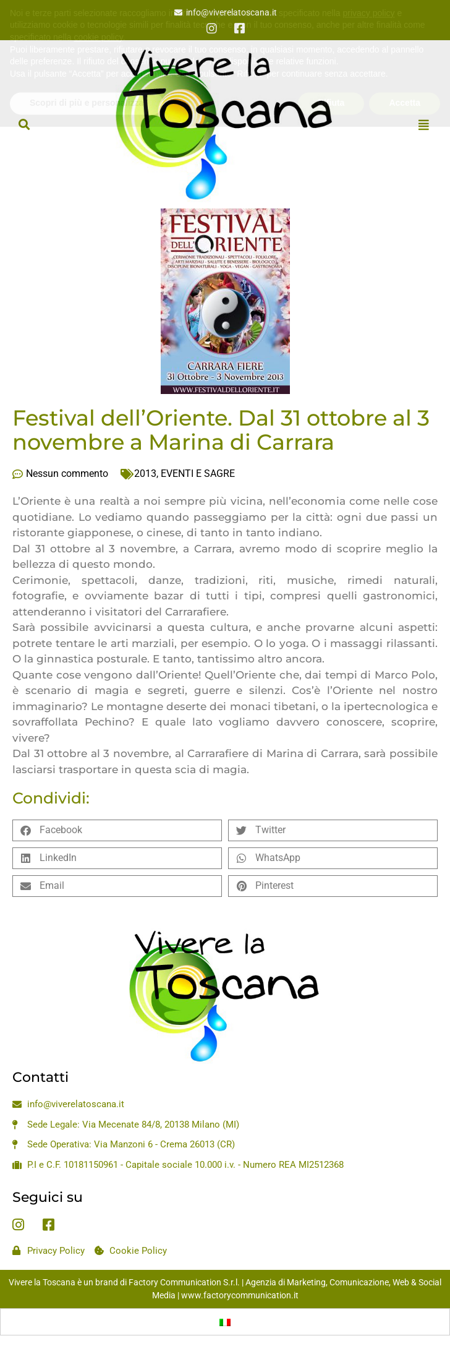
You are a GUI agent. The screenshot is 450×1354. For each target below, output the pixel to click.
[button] (24, 124)
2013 (145, 473)
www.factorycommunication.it (240, 1295)
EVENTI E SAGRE (198, 473)
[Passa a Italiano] (225, 1321)
